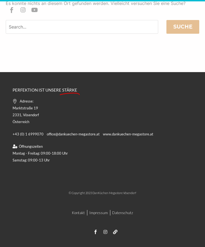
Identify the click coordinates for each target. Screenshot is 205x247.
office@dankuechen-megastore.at (73, 134)
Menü (102, 21)
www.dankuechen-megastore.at (128, 134)
